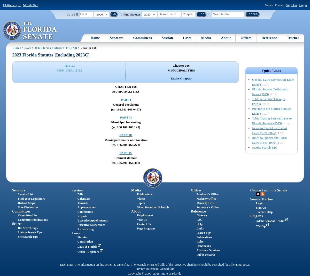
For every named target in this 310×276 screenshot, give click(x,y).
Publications (144, 194)
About (226, 38)
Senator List (25, 194)
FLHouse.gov (12, 5)
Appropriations (87, 207)
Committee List (27, 215)
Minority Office (206, 203)
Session (167, 38)
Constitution (85, 241)
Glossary (201, 215)
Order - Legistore (91, 251)
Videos (141, 198)
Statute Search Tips (264, 147)
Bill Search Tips (28, 228)
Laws (187, 38)
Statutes (82, 237)
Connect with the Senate (268, 190)
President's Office (207, 194)
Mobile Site (30, 5)
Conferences (85, 211)
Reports (82, 216)
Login (303, 5)
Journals (83, 203)
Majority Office (206, 198)
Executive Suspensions (91, 225)
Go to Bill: (72, 14)
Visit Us (142, 219)
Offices (245, 38)
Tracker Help (264, 212)
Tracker (293, 38)
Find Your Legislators (31, 198)
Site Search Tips (28, 236)
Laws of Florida (90, 246)
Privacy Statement (146, 268)
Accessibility (167, 268)
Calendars (84, 198)
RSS (262, 194)
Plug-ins (256, 216)
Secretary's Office (207, 207)
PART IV (126, 153)
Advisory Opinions (208, 250)
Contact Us (144, 224)
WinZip (263, 226)
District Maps (26, 203)
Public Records (205, 254)
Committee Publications (33, 219)
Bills (80, 194)
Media (206, 38)
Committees (142, 38)
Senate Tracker (261, 199)
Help (199, 224)
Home (95, 38)
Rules (199, 241)
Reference (269, 38)
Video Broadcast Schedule (153, 207)
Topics (141, 203)
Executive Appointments (93, 220)
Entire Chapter (181, 78)
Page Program (146, 228)
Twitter (258, 194)
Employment (145, 215)
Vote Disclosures (28, 207)
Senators (116, 38)
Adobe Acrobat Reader (272, 221)
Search (17, 224)
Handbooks (203, 246)
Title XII (71, 47)
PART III (125, 135)
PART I (126, 100)
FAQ (199, 219)
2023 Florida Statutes (48, 47)
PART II (126, 117)
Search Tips (203, 233)
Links (199, 228)
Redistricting (86, 229)
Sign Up (291, 5)
